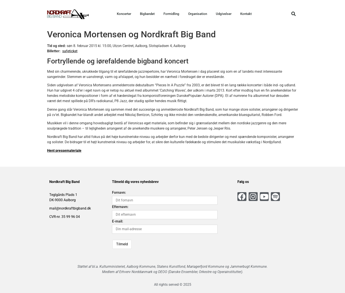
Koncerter (124, 14)
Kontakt (246, 14)
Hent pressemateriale (64, 150)
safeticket (69, 51)
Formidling (171, 14)
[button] (293, 13)
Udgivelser (223, 14)
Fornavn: (119, 192)
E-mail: (117, 221)
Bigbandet (147, 14)
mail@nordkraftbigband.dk (70, 208)
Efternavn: (120, 207)
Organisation (197, 14)
